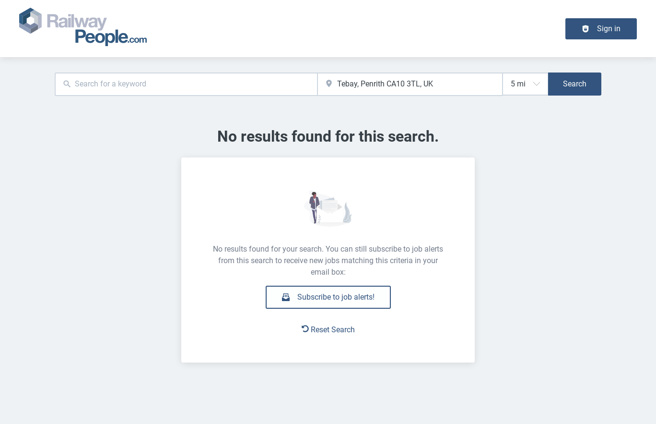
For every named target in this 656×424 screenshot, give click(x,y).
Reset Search (328, 329)
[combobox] (186, 84)
